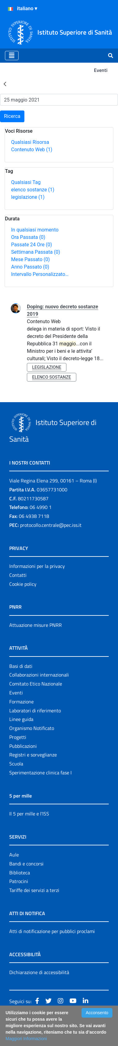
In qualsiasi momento (34, 230)
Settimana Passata (35, 252)
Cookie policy (22, 584)
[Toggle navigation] (12, 55)
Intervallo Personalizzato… (40, 274)
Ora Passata (28, 237)
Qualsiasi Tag (25, 182)
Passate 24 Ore (31, 245)
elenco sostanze (32, 190)
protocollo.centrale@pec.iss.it (51, 525)
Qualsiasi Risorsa (30, 142)
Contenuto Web (31, 149)
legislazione (27, 197)
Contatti (18, 575)
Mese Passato (30, 259)
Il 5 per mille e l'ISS (29, 813)
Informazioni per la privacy (37, 566)
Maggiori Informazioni (26, 1038)
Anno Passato (30, 267)
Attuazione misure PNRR (35, 625)
